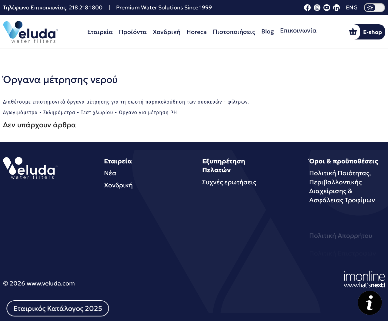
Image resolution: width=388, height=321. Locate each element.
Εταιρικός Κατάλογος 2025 (57, 308)
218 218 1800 (85, 7)
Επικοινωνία (298, 28)
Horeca (196, 32)
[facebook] (307, 8)
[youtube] (326, 8)
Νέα (110, 173)
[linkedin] (336, 8)
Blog (267, 30)
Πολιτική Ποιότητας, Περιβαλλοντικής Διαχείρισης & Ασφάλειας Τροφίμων (342, 186)
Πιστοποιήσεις (234, 31)
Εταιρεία (100, 32)
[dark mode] (374, 7)
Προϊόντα (133, 32)
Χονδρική (166, 32)
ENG (352, 7)
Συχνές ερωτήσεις (229, 182)
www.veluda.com (51, 283)
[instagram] (317, 8)
